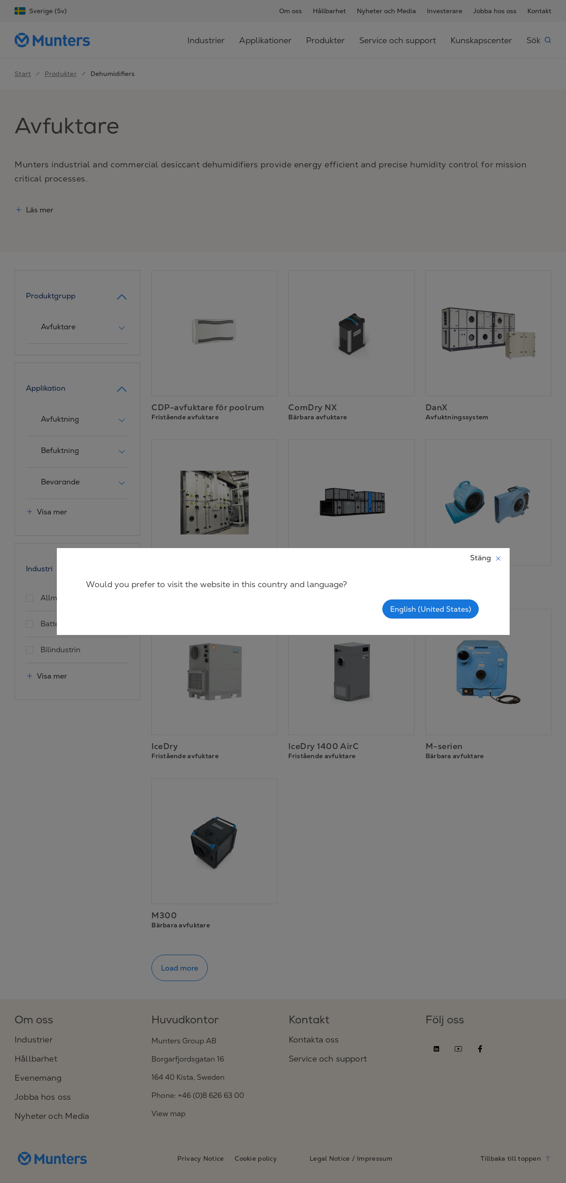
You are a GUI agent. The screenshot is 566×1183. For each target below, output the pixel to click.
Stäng (486, 557)
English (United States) (430, 609)
